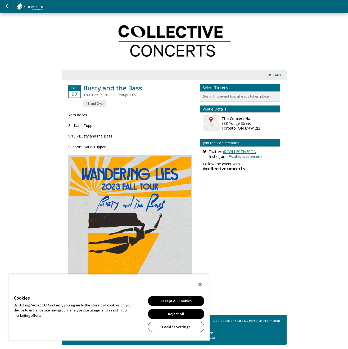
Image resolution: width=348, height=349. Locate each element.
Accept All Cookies (176, 301)
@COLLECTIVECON (239, 151)
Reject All (176, 313)
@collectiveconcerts (245, 156)
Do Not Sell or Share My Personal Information (246, 321)
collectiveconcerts (42, 7)
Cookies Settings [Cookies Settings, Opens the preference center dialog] (176, 326)
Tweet (277, 75)
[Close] (200, 284)
